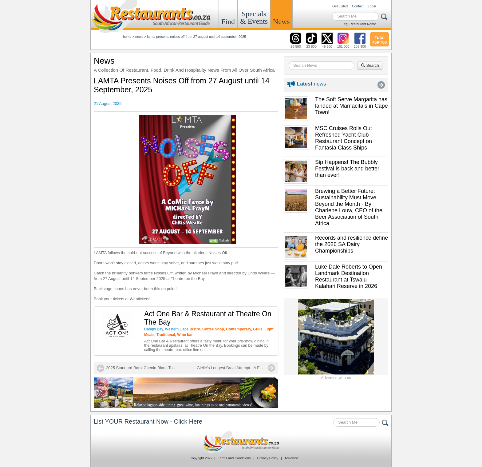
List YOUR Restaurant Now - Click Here (148, 421)
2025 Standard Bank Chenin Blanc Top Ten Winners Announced (143, 367)
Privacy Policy (267, 458)
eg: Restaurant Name (360, 24)
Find (228, 21)
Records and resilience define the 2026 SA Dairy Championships (351, 244)
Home (127, 36)
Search (370, 65)
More (381, 85)
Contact (358, 6)
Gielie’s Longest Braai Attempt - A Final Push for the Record (236, 367)
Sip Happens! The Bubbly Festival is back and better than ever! (347, 168)
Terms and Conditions (234, 458)
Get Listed (340, 6)
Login (372, 6)
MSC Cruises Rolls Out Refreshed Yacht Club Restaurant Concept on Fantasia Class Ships (343, 138)
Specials (254, 17)
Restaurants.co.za (241, 442)
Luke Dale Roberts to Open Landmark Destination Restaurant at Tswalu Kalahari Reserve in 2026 (348, 276)
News (281, 21)
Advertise (292, 458)
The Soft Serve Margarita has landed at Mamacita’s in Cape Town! (351, 105)
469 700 (379, 39)
